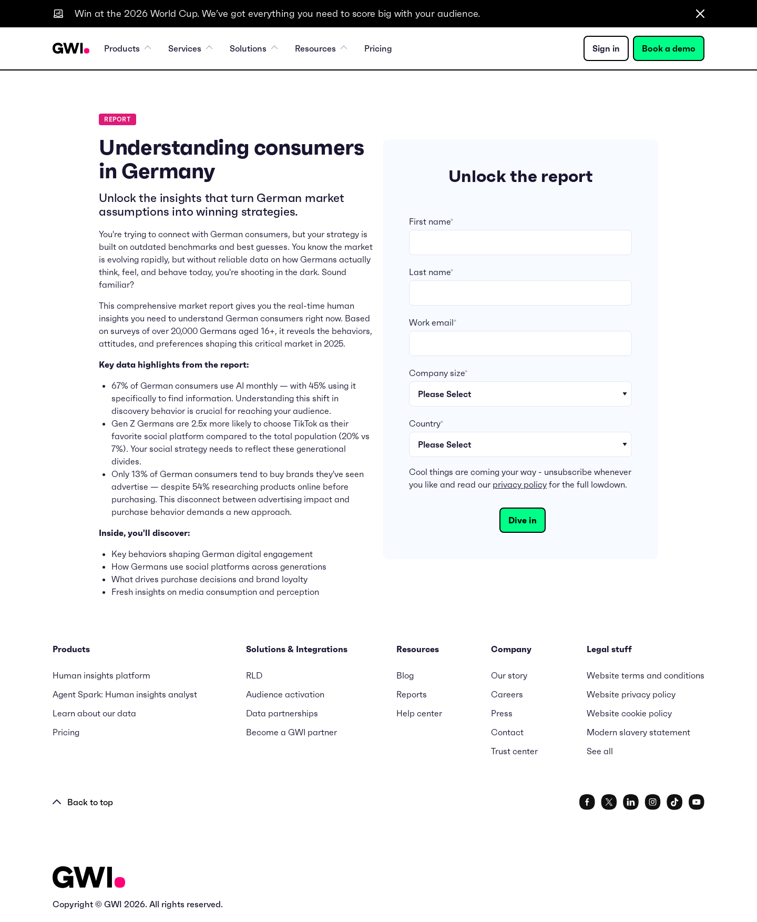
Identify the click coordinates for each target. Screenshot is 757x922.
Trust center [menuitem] (514, 751)
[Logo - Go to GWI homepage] (89, 879)
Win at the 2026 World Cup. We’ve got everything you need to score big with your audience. (277, 13)
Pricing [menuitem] (378, 48)
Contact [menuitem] (507, 732)
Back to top (83, 802)
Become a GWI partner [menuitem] (291, 732)
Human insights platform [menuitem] (101, 675)
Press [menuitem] (502, 713)
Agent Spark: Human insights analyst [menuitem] (125, 694)
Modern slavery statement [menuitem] (638, 732)
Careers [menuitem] (507, 694)
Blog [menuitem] (405, 675)
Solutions (254, 48)
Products (127, 48)
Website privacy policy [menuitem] (631, 694)
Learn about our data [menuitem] (94, 713)
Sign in (606, 48)
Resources (321, 48)
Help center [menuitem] (419, 713)
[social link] (587, 802)
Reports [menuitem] (411, 694)
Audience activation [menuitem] (285, 694)
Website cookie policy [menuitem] (629, 713)
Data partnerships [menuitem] (282, 713)
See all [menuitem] (600, 751)
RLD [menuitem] (254, 675)
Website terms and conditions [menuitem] (645, 675)
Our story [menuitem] (509, 675)
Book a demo (668, 48)
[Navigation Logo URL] (71, 48)
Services (190, 48)
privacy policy (520, 484)
